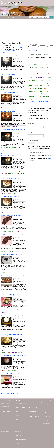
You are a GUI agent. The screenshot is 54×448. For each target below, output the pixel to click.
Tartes (39, 96)
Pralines (15, 107)
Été (29, 80)
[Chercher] (51, 17)
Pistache (10, 311)
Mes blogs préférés (12, 17)
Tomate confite (46, 96)
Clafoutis (50, 73)
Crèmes (20, 352)
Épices (49, 77)
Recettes (3, 17)
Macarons (9, 389)
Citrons (45, 73)
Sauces (2, 150)
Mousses (3, 272)
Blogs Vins (45, 412)
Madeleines (3, 231)
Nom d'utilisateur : (32, 123)
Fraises (48, 80)
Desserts (9, 370)
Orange (19, 271)
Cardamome (11, 231)
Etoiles (33, 80)
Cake (19, 291)
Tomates (31, 99)
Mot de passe (31, 132)
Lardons (30, 85)
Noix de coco (4, 311)
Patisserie (31, 91)
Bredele (41, 67)
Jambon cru (41, 83)
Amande (35, 64)
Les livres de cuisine (47, 408)
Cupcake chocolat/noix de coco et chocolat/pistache (11, 295)
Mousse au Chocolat (5, 271)
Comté (30, 77)
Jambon (35, 83)
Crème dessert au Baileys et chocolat (12, 355)
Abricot (30, 64)
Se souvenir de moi (34, 140)
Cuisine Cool (45, 420)
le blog (17, 418)
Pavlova (36, 91)
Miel (48, 85)
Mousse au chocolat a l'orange (10, 254)
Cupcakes (9, 107)
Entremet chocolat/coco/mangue (10, 316)
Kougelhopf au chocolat (8, 56)
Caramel (35, 70)
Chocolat (10, 71)
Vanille (14, 193)
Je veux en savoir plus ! (20, 407)
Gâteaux (30, 83)
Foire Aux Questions (33, 411)
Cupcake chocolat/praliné (8, 92)
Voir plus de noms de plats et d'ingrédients (40, 101)
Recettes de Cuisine (5, 400)
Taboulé (50, 93)
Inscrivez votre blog (33, 404)
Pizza (47, 91)
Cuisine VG (45, 416)
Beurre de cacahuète (5, 147)
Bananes (42, 64)
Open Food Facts (19, 439)
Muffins (30, 88)
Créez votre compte (45, 144)
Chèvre (30, 73)
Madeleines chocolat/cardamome (11, 215)
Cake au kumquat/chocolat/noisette (11, 276)
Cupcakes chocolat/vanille (9, 178)
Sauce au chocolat (16, 147)
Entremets (3, 331)
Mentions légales (5, 409)
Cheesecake (4, 149)
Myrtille (35, 88)
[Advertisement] (27, 30)
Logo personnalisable (33, 413)
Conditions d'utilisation (6, 411)
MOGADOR (22, 47)
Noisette (3, 291)
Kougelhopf (3, 71)
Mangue (15, 331)
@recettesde (22, 418)
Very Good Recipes (6, 433)
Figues (37, 80)
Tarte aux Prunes (32, 96)
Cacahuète (10, 149)
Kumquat (14, 291)
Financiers (42, 80)
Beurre (22, 149)
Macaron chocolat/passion (9, 374)
